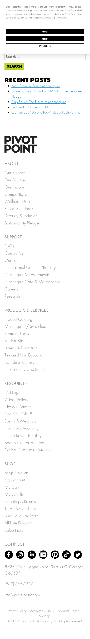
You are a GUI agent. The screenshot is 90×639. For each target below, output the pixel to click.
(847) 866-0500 (18, 584)
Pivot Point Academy (21, 428)
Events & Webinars (20, 421)
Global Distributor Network (27, 450)
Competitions (15, 194)
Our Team (13, 260)
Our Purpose (15, 173)
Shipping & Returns (20, 501)
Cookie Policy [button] (70, 14)
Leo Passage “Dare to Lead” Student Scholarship (45, 112)
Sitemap (44, 615)
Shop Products (16, 473)
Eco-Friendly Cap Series (24, 369)
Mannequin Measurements (26, 275)
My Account (14, 480)
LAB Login (12, 392)
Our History (14, 187)
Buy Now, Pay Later (21, 516)
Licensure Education (20, 348)
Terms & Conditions (20, 508)
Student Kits (13, 341)
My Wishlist (14, 494)
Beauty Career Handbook (26, 442)
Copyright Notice (67, 610)
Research (12, 296)
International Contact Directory (30, 267)
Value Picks (13, 530)
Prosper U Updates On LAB (31, 107)
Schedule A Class (19, 362)
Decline (45, 39)
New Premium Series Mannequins (35, 85)
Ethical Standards (18, 209)
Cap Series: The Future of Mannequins (38, 101)
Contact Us (13, 253)
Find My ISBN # (18, 414)
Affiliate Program (18, 523)
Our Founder (15, 180)
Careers (11, 289)
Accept (45, 32)
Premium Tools (16, 333)
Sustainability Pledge (21, 223)
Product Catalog (18, 319)
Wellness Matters (19, 201)
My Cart (11, 487)
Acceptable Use (41, 610)
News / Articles (17, 407)
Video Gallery (16, 399)
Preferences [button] (61, 18)
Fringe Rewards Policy (23, 435)
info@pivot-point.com (22, 595)
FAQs (9, 246)
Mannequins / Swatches (25, 326)
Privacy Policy (17, 610)
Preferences (45, 46)
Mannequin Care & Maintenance (32, 282)
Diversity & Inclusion (21, 216)
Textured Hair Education (24, 355)
